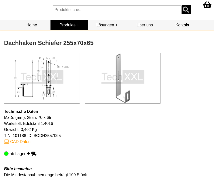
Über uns (145, 25)
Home (31, 25)
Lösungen (105, 25)
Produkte (68, 25)
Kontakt (182, 25)
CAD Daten (17, 142)
